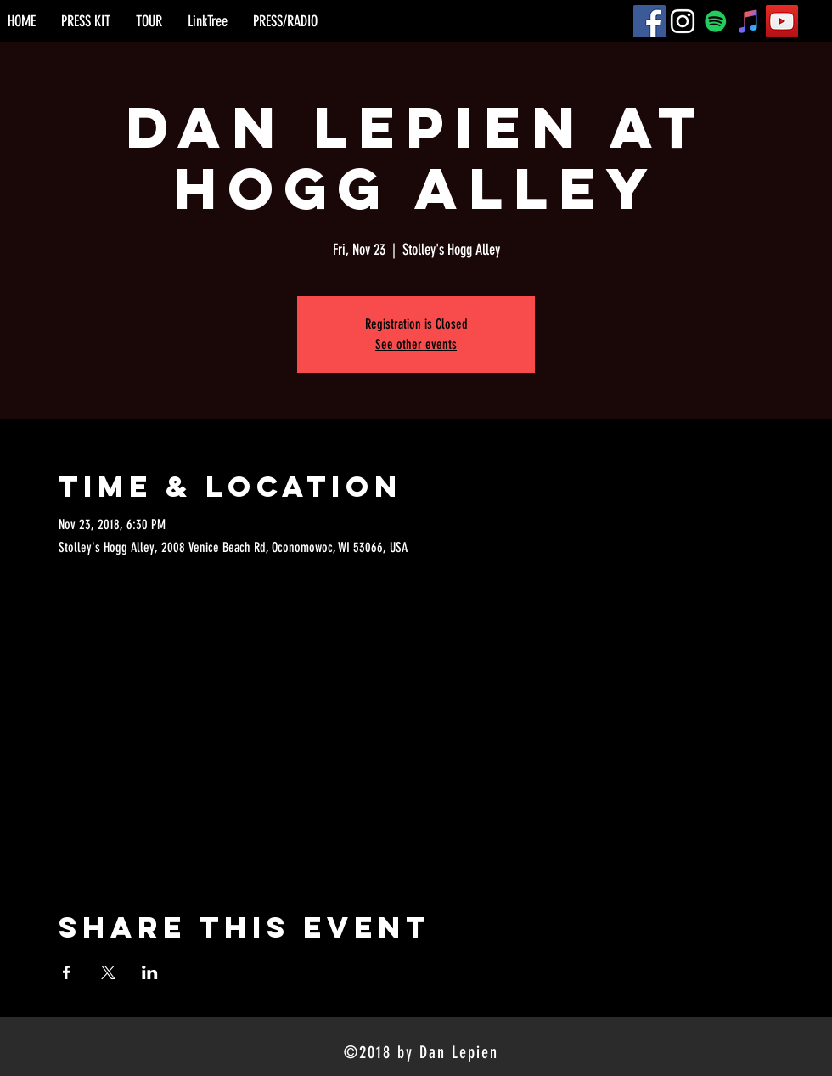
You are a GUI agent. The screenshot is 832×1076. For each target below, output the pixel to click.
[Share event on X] (108, 972)
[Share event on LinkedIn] (150, 972)
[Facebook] (649, 21)
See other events (416, 344)
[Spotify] (716, 21)
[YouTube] (782, 21)
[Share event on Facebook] (67, 972)
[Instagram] (682, 21)
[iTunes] (749, 21)
